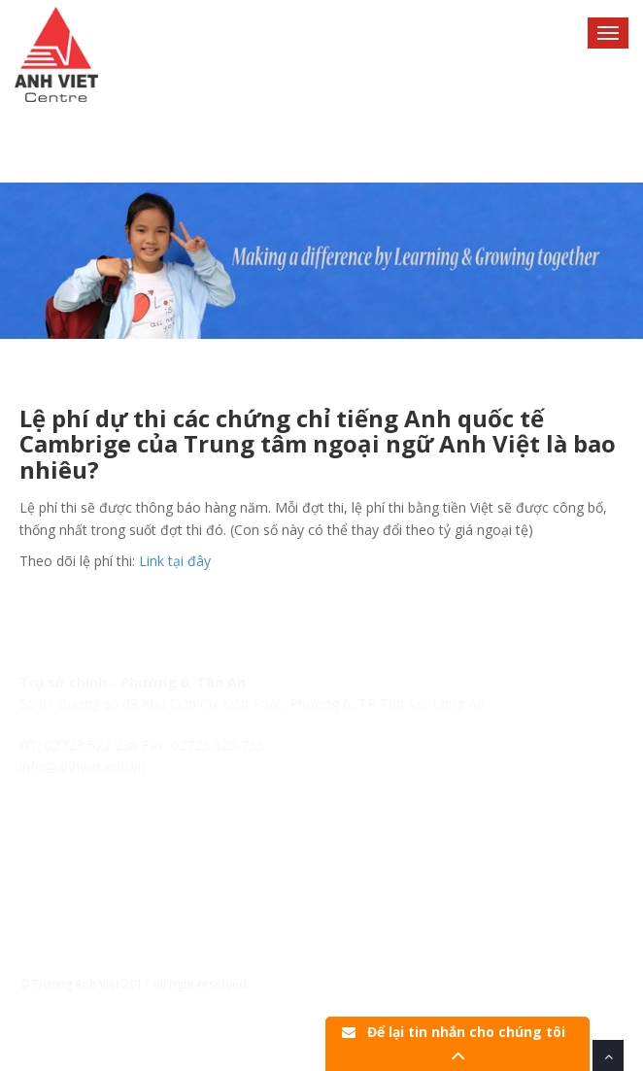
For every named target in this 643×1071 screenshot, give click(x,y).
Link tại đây (175, 561)
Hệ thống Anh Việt (75, 851)
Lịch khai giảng (66, 872)
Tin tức (41, 895)
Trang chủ (51, 829)
